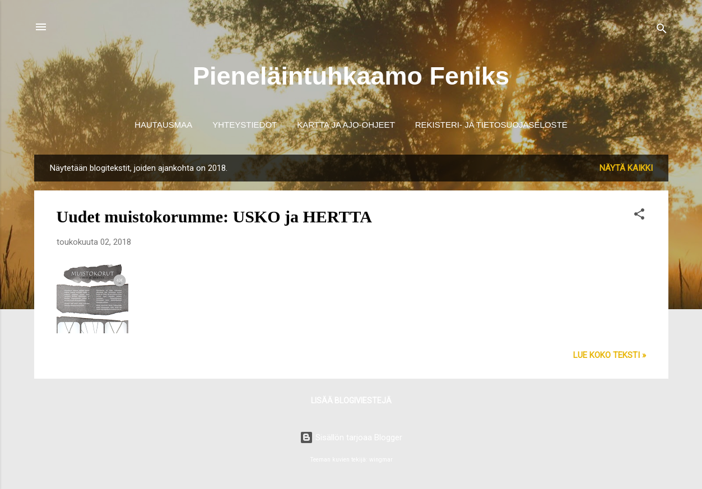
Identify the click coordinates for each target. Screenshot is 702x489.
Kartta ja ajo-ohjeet (346, 124)
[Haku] (661, 30)
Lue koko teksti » (609, 355)
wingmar (381, 459)
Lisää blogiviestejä (351, 400)
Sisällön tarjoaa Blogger (351, 437)
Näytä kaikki (626, 168)
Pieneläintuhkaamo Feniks (351, 76)
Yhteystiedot (244, 124)
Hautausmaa (163, 124)
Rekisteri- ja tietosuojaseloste (491, 124)
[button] (639, 216)
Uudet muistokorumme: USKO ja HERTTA (214, 216)
